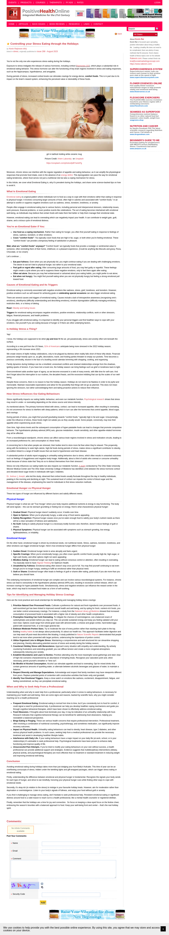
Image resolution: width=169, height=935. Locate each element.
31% (46, 346)
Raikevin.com (136, 58)
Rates (80, 2)
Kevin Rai (139, 39)
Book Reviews (57, 24)
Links (87, 24)
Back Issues (38, 24)
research (100, 399)
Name (15, 843)
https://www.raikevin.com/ (141, 64)
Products (26, 2)
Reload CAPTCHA (42, 883)
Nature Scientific (84, 634)
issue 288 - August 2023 (47, 51)
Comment (17, 859)
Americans (55, 346)
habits (30, 632)
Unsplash (79, 159)
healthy (24, 632)
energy (64, 175)
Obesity (16, 308)
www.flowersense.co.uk (140, 92)
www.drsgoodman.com (140, 134)
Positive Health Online (39, 13)
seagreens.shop (137, 120)
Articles (23, 24)
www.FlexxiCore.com (139, 106)
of (49, 346)
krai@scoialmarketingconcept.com (145, 61)
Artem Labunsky (65, 159)
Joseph (21, 476)
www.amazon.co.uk (138, 148)
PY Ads (69, 2)
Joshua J (13, 476)
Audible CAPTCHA (42, 887)
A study (82, 466)
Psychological (90, 399)
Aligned (40, 563)
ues (33, 308)
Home (11, 24)
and (21, 308)
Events (12, 2)
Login (157, 2)
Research (74, 24)
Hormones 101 (83, 66)
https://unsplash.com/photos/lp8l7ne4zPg (64, 163)
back (120, 34)
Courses (40, 2)
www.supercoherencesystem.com (144, 77)
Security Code (19, 894)
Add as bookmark (8, 43)
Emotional (11, 197)
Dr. (8, 476)
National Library (82, 611)
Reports (95, 634)
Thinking (47, 563)
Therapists (55, 2)
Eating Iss (27, 308)
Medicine (95, 611)
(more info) (18, 49)
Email (15, 851)
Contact (98, 24)
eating (18, 197)
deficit (70, 175)
